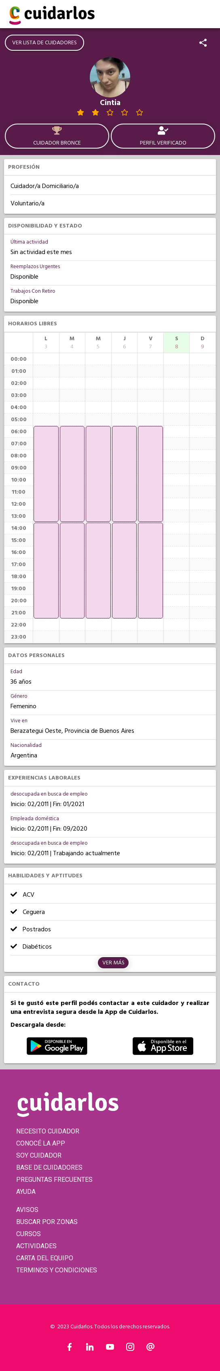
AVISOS (27, 1210)
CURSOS (28, 1234)
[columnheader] (46, 343)
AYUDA (26, 1191)
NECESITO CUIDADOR (47, 1131)
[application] (46, 474)
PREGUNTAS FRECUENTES (54, 1179)
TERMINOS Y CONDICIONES (56, 1270)
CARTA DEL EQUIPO (44, 1258)
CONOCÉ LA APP (40, 1143)
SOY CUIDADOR (38, 1155)
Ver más (113, 963)
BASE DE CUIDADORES (49, 1167)
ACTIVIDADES (36, 1246)
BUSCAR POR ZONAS (47, 1222)
